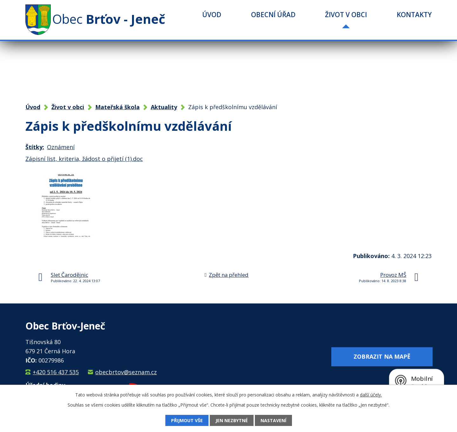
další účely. (371, 395)
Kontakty (414, 14)
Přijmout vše (187, 420)
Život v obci (346, 14)
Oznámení (61, 147)
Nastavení (273, 420)
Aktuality (164, 107)
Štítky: (34, 147)
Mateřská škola (117, 107)
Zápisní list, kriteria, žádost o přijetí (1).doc (84, 159)
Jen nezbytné (231, 420)
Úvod (211, 14)
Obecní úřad (273, 14)
